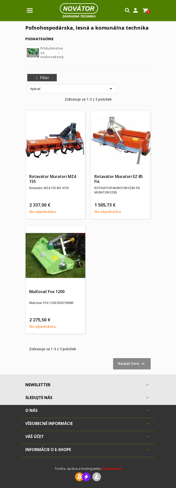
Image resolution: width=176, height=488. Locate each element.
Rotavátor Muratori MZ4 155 (52, 179)
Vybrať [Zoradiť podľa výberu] (72, 89)
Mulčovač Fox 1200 (46, 291)
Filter (42, 77)
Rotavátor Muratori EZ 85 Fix (118, 179)
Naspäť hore (132, 364)
